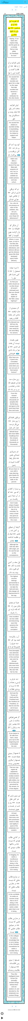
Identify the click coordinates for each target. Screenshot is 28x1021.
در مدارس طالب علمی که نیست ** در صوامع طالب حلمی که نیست (14, 925)
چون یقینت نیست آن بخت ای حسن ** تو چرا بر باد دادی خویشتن (14, 347)
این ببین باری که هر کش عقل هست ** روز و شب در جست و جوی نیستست (14, 803)
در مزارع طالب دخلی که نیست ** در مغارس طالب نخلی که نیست (14, 884)
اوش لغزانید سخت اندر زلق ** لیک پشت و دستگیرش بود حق (14, 112)
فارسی (25, 7)
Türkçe (20, 7)
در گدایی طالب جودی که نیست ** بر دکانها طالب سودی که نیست (14, 844)
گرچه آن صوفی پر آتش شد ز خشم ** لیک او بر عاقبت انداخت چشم (14, 534)
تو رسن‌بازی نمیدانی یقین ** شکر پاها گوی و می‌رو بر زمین (14, 458)
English (16, 7)
